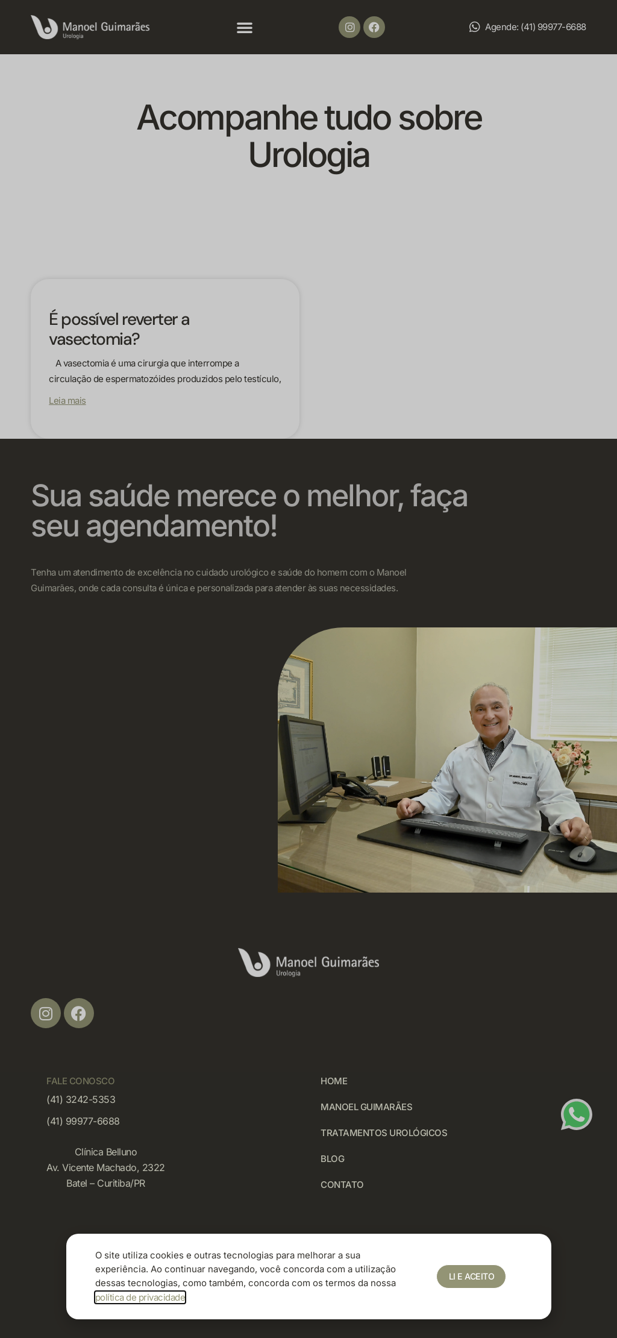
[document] (308, 669)
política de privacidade (140, 1297)
